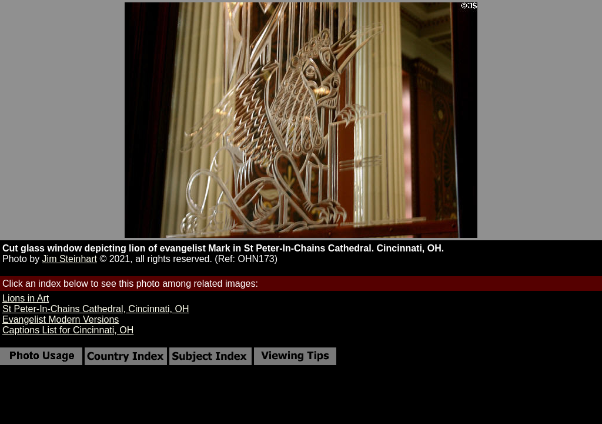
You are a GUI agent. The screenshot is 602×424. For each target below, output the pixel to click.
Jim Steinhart (69, 259)
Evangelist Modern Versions (60, 319)
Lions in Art (25, 298)
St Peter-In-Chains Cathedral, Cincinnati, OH (95, 309)
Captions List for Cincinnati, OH (67, 330)
